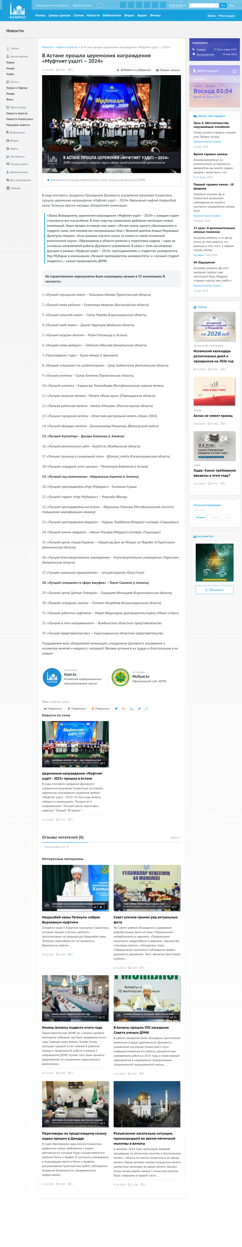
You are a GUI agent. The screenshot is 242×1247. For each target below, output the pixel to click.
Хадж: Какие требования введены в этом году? (215, 473)
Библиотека (112, 15)
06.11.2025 (199, 369)
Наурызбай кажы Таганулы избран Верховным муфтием (71, 919)
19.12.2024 (119, 968)
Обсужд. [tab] (200, 510)
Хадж (197, 465)
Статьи (79, 15)
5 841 (60, 70)
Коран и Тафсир (16, 88)
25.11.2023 (199, 483)
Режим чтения (168, 70)
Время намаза (82, 5)
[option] (215, 562)
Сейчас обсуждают (209, 116)
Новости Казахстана (19, 119)
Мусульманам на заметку (52, 5)
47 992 (213, 424)
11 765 (133, 1184)
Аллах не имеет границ (213, 416)
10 (173, 1017)
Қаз (232, 5)
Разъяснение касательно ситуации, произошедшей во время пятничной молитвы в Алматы (144, 1139)
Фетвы (155, 15)
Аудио (142, 15)
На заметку (204, 536)
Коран (10, 62)
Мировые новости (18, 125)
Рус (223, 5)
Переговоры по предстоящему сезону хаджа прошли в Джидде (74, 1136)
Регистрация (226, 16)
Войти (212, 16)
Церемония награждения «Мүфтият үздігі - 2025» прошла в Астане (72, 776)
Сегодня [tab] (200, 517)
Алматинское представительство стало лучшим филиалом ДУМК (98, 180)
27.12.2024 (48, 70)
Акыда (10, 68)
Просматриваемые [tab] (207, 505)
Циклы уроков (59, 15)
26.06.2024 (199, 424)
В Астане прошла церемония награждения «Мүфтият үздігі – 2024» (125, 47)
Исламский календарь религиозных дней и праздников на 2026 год (213, 356)
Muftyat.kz (140, 677)
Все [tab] (229, 517)
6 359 (60, 1073)
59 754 (213, 483)
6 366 (60, 954)
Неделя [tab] (215, 517)
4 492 (132, 1073)
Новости (93, 15)
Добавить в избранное (133, 70)
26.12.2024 (48, 954)
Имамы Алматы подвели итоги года (72, 1028)
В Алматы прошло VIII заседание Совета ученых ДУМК (141, 1030)
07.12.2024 (119, 1184)
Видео (129, 15)
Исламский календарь (208, 346)
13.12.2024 (119, 1073)
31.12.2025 (48, 819)
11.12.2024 (48, 1184)
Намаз (40, 15)
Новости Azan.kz (17, 113)
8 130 (60, 1184)
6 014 (132, 968)
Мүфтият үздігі (60, 702)
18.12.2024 (48, 1073)
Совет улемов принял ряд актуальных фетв (146, 919)
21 (102, 1017)
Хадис (10, 74)
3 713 (60, 819)
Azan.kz (70, 674)
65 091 (213, 369)
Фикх (9, 99)
